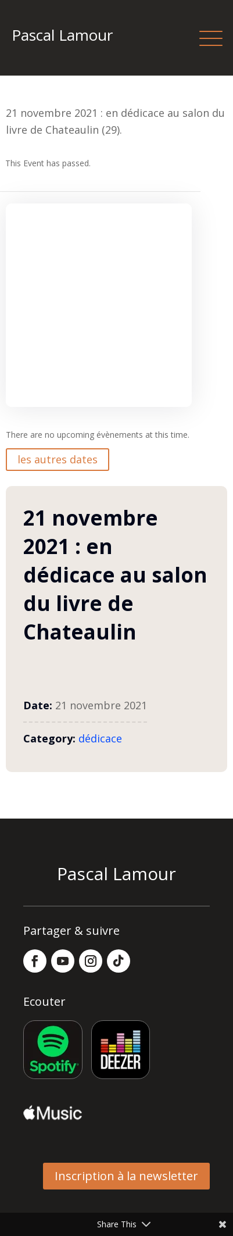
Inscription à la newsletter (126, 1176)
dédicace (100, 738)
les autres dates (57, 459)
